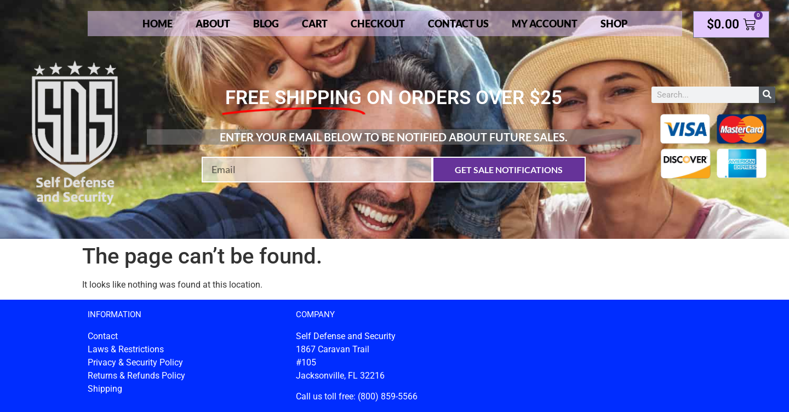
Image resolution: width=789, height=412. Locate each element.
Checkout (378, 24)
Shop (614, 24)
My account (545, 24)
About (213, 24)
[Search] (767, 95)
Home (157, 24)
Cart (315, 24)
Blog (266, 24)
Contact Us (458, 24)
